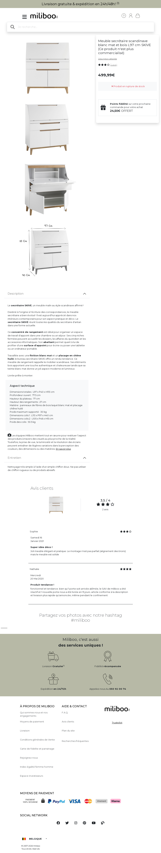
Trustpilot (117, 722)
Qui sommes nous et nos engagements (34, 714)
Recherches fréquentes (75, 741)
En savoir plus (63, 449)
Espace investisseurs (31, 776)
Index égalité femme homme (36, 767)
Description (15, 293)
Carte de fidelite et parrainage (37, 748)
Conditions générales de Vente (37, 739)
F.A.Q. (65, 712)
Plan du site (68, 730)
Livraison (25, 730)
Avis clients (68, 721)
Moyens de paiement (32, 721)
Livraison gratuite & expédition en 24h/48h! (80, 4)
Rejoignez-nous (29, 757)
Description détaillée (107, 59)
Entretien (14, 457)
